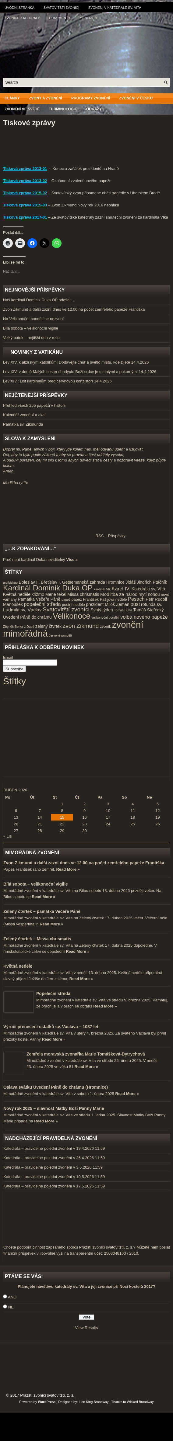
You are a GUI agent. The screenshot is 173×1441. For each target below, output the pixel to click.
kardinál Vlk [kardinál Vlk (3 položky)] (102, 589)
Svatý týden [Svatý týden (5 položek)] (101, 609)
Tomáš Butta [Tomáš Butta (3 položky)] (123, 610)
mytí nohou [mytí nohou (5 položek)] (149, 594)
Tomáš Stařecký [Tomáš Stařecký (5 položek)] (148, 609)
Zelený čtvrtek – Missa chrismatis (37, 938)
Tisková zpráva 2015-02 (25, 193)
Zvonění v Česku (136, 98)
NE (11, 1307)
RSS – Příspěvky (64, 536)
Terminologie (63, 109)
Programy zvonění (90, 98)
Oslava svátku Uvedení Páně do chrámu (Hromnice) (55, 1087)
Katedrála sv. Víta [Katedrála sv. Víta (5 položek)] (148, 588)
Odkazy (94, 109)
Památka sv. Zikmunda (23, 424)
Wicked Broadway (140, 1402)
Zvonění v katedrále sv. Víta (114, 7)
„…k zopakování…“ (30, 548)
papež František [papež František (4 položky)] (85, 599)
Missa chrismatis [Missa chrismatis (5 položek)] (83, 594)
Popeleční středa (53, 993)
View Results (86, 1327)
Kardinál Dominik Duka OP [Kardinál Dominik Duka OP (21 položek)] (48, 588)
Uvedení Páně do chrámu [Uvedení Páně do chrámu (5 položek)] (27, 617)
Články (12, 98)
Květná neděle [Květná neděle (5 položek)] (16, 594)
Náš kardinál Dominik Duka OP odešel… (38, 300)
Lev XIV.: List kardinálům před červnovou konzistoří (48, 381)
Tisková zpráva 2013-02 (25, 180)
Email (8, 657)
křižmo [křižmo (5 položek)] (38, 594)
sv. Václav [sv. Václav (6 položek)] (31, 609)
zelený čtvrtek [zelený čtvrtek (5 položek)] (48, 626)
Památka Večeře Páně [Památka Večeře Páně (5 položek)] (39, 599)
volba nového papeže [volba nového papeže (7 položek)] (144, 617)
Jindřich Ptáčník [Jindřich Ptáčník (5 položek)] (152, 582)
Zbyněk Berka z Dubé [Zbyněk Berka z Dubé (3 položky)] (18, 626)
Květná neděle (17, 966)
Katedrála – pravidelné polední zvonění (37, 1148)
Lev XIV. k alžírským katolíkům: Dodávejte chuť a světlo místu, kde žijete (66, 362)
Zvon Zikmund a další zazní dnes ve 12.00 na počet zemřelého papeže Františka (74, 309)
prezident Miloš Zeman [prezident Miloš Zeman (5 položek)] (107, 604)
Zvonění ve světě (22, 109)
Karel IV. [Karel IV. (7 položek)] (121, 588)
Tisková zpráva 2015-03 (25, 205)
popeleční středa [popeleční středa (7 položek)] (42, 604)
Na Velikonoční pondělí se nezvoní (33, 318)
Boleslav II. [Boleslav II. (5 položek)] (29, 582)
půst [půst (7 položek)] (135, 604)
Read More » (67, 869)
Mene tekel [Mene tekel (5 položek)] (55, 594)
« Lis (7, 836)
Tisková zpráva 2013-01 (25, 168)
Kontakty (88, 18)
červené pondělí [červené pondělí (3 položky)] (60, 635)
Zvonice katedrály (22, 18)
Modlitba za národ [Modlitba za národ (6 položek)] (118, 594)
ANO (12, 1297)
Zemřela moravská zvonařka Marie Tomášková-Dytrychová (85, 1054)
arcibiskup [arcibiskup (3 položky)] (10, 582)
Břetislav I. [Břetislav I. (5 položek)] (51, 582)
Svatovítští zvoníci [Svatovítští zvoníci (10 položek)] (66, 609)
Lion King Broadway (94, 1402)
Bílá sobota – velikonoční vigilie (30, 328)
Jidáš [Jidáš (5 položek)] (131, 582)
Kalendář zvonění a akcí (24, 415)
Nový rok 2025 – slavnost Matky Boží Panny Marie (53, 1108)
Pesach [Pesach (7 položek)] (136, 599)
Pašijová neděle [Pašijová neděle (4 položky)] (113, 599)
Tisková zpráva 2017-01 (25, 217)
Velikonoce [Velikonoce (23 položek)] (71, 616)
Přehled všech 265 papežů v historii (34, 405)
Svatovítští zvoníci (61, 7)
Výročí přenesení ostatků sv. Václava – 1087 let (50, 1026)
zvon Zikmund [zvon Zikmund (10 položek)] (81, 626)
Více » (72, 559)
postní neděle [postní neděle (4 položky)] (73, 605)
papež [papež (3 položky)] (66, 599)
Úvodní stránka (19, 7)
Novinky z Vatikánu (36, 352)
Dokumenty (59, 18)
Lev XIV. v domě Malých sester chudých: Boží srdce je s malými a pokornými (70, 371)
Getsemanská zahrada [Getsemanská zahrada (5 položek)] (83, 582)
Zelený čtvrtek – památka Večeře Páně (41, 911)
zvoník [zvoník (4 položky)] (105, 626)
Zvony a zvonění (45, 98)
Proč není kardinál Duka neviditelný (34, 559)
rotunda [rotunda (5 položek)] (148, 604)
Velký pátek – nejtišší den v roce (31, 337)
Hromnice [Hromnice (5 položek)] (115, 582)
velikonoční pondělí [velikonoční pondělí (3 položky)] (105, 617)
